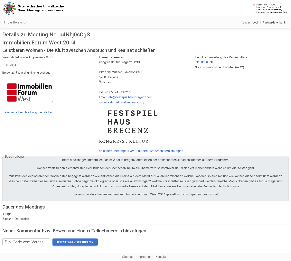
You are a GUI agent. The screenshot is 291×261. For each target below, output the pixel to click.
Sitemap (128, 257)
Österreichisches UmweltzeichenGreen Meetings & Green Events (41, 8)
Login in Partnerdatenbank (269, 22)
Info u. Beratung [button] (14, 22)
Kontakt (160, 257)
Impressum (144, 257)
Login (246, 22)
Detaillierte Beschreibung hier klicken (27, 112)
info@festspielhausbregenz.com (130, 97)
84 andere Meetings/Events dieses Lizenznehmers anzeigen (141, 151)
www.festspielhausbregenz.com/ (122, 102)
